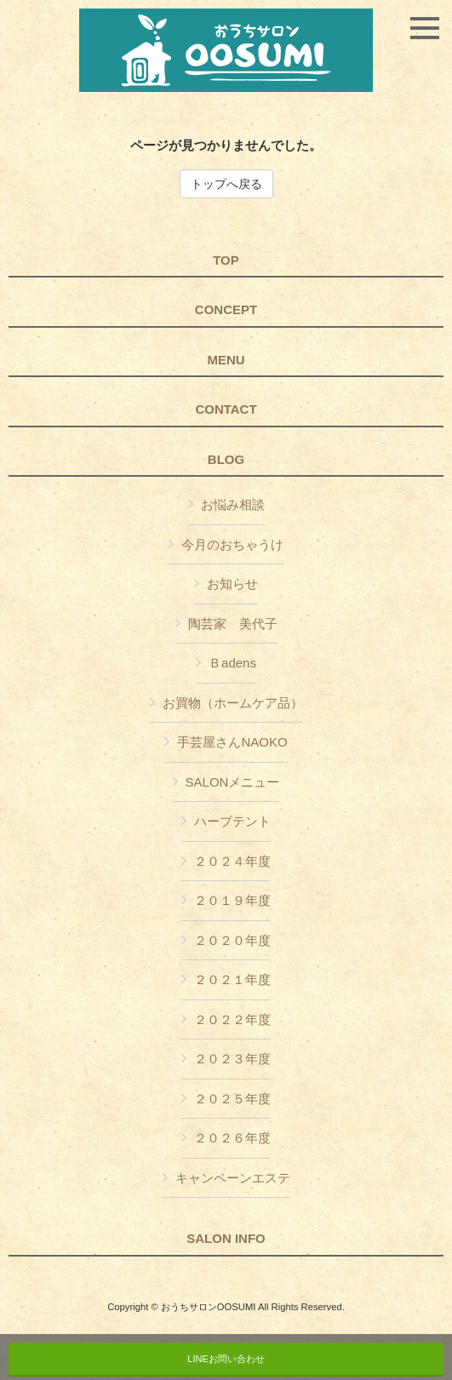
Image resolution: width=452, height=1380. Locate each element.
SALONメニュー (233, 782)
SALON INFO (226, 1238)
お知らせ (232, 583)
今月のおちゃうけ (232, 544)
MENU (225, 360)
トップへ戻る (226, 184)
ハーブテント (232, 821)
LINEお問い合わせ (225, 1359)
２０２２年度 (232, 1019)
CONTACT (225, 409)
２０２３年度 (232, 1058)
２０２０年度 (232, 940)
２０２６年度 (232, 1138)
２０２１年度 (232, 979)
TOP (226, 260)
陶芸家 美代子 (232, 623)
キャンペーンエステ (232, 1178)
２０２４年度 (232, 861)
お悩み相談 (233, 504)
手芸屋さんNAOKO (232, 742)
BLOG (226, 460)
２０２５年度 (232, 1098)
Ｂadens (232, 663)
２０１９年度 (232, 900)
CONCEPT (226, 310)
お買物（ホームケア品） (233, 703)
